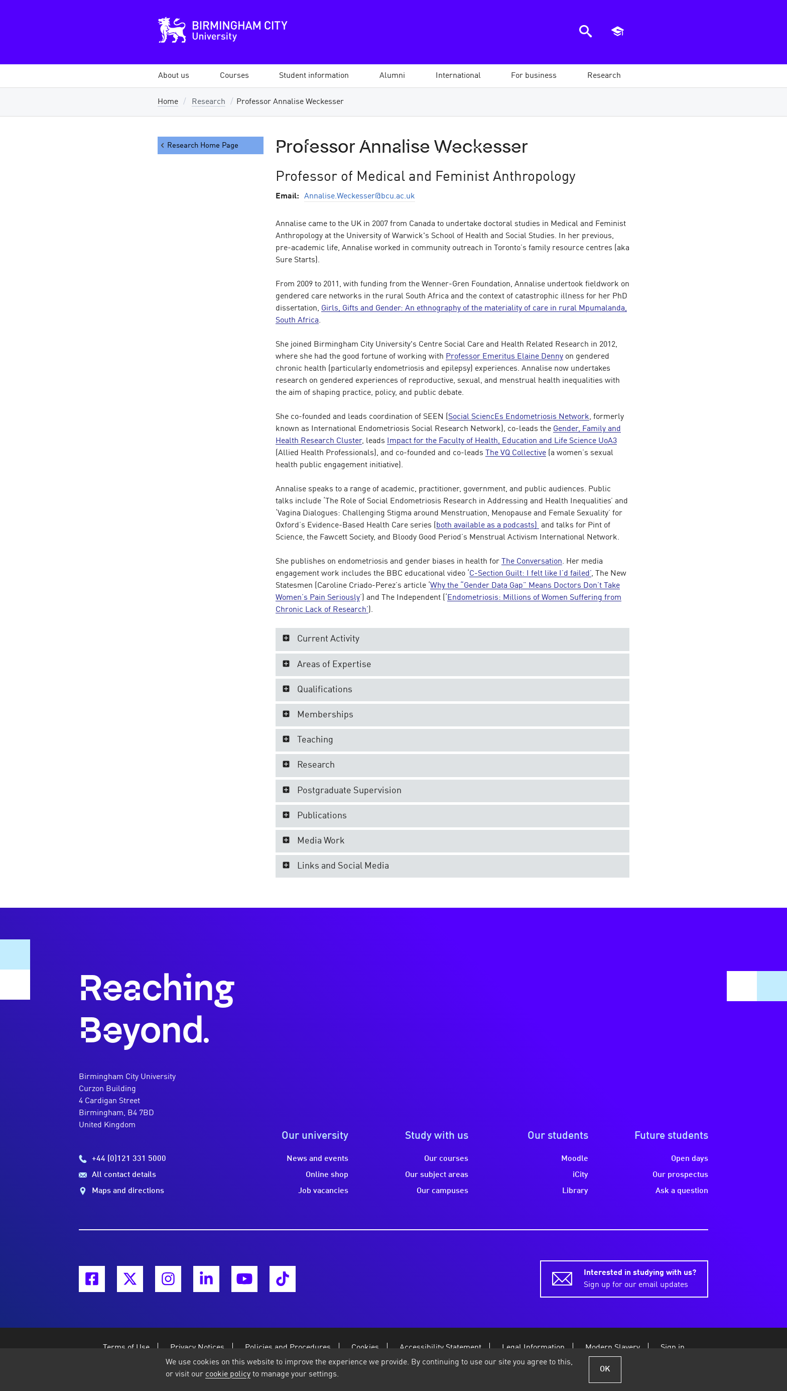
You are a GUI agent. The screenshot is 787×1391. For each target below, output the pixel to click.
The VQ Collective (515, 453)
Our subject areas (436, 1175)
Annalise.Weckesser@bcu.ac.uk (359, 196)
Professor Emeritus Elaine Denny (504, 357)
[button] (173, 76)
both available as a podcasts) (487, 525)
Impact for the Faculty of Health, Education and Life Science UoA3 (502, 441)
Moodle (574, 1159)
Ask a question (681, 1191)
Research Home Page (199, 145)
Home (168, 102)
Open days (689, 1159)
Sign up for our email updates (640, 1278)
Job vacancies (323, 1191)
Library (575, 1191)
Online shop (327, 1175)
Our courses (446, 1159)
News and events (317, 1159)
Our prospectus (680, 1175)
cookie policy (227, 1374)
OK (605, 1369)
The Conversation (531, 562)
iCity (580, 1175)
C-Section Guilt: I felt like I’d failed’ (530, 574)
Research (208, 102)
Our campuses (442, 1191)
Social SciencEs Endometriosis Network (518, 417)
